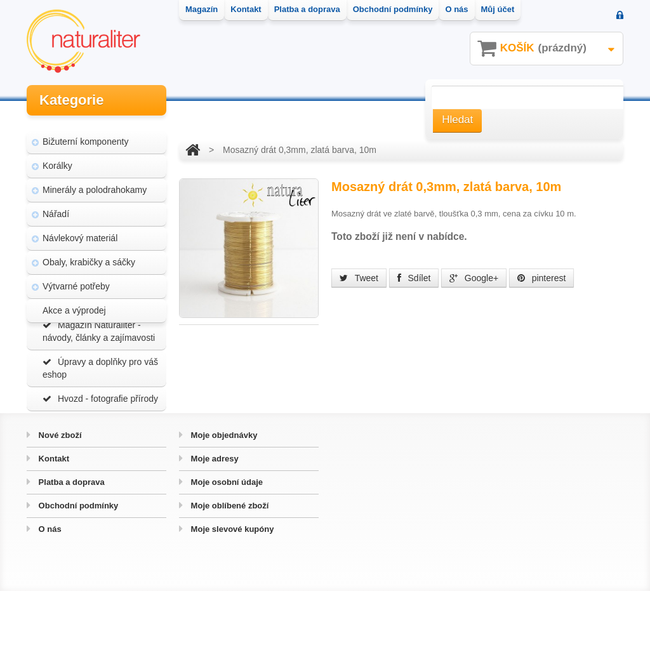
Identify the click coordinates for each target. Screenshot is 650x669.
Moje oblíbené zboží (229, 583)
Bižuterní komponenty (85, 133)
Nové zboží (59, 513)
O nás (49, 607)
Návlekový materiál (80, 230)
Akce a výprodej (74, 302)
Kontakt (52, 536)
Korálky (57, 157)
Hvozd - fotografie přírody (100, 440)
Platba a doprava (70, 560)
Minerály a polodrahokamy (95, 181)
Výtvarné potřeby (76, 278)
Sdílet (414, 278)
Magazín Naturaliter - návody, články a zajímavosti (99, 373)
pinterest (541, 278)
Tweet (359, 278)
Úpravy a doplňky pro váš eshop (100, 410)
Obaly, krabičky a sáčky (89, 254)
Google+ (473, 278)
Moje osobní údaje (226, 560)
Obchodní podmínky (77, 583)
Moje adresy (214, 536)
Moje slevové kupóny (231, 607)
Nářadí (56, 206)
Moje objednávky (223, 513)
